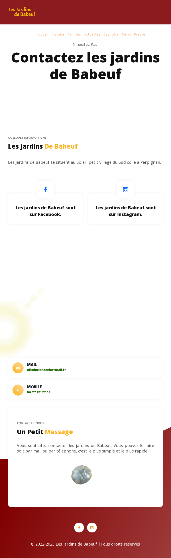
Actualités (92, 34)
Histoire (57, 34)
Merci (126, 34)
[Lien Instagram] (125, 189)
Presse (139, 34)
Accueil (42, 34)
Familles (74, 34)
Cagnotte (111, 34)
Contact (156, 34)
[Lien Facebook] (45, 189)
